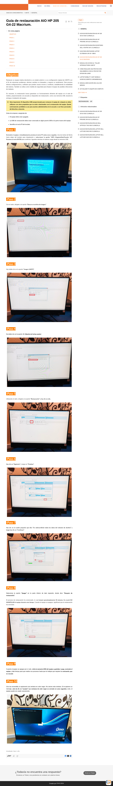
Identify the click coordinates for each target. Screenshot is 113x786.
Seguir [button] (80, 20)
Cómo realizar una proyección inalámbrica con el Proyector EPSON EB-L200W (91, 71)
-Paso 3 (11, 44)
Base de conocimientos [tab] (62, 6)
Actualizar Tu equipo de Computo (91, 89)
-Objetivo (12, 34)
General (34, 12)
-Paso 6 (11, 55)
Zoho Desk (60, 783)
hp (91, 101)
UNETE (27, 12)
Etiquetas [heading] (84, 97)
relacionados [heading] (89, 106)
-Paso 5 (11, 51)
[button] (111, 6)
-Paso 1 (11, 37)
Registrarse (101, 6)
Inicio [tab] (39, 6)
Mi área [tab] (47, 6)
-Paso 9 (11, 62)
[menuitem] (87, 6)
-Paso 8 (11, 58)
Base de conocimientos (14, 12)
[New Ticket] (89, 773)
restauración (83, 101)
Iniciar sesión (87, 6)
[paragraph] (39, 410)
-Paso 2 (11, 41)
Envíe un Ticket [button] (90, 773)
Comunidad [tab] (75, 6)
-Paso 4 (11, 48)
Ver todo (82, 92)
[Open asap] (108, 782)
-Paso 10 (12, 65)
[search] (82, 12)
